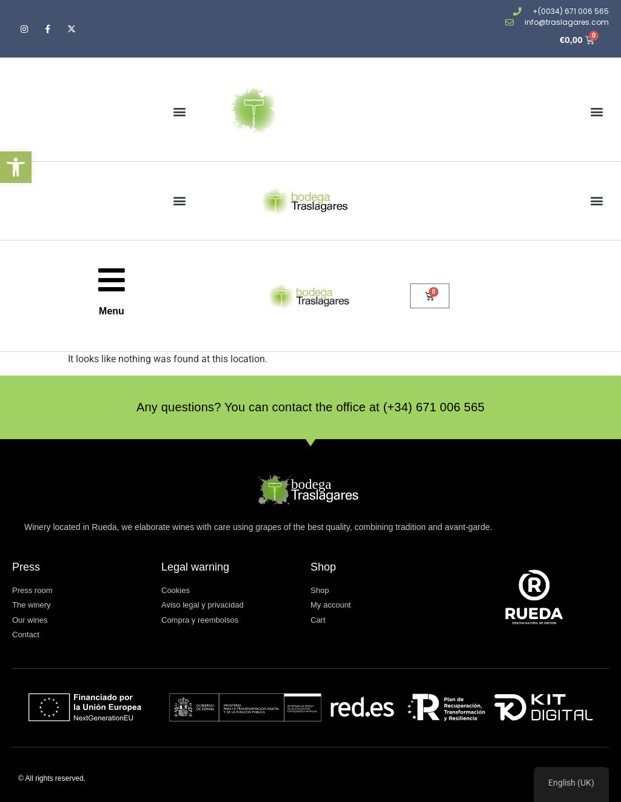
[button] (16, 167)
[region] (571, 784)
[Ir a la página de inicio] (306, 111)
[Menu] (111, 280)
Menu (111, 311)
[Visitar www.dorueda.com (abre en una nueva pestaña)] (534, 597)
